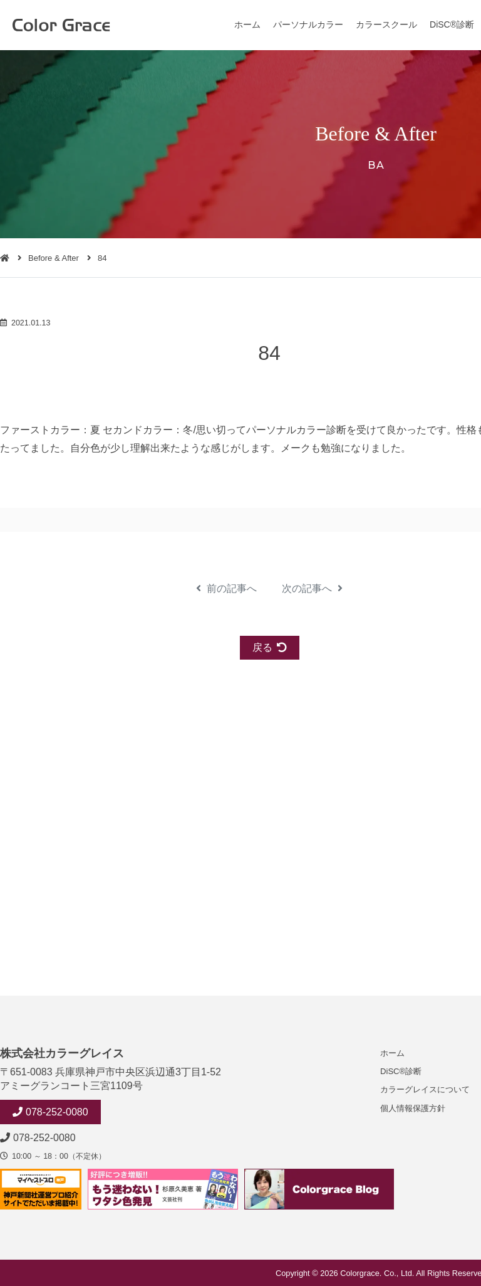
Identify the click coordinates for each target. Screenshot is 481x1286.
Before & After (53, 258)
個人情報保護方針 (412, 1108)
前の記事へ (226, 588)
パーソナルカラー (308, 24)
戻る (269, 647)
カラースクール (386, 24)
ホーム (247, 24)
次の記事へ (312, 588)
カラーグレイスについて (425, 1089)
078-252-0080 (57, 1112)
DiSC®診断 (452, 24)
